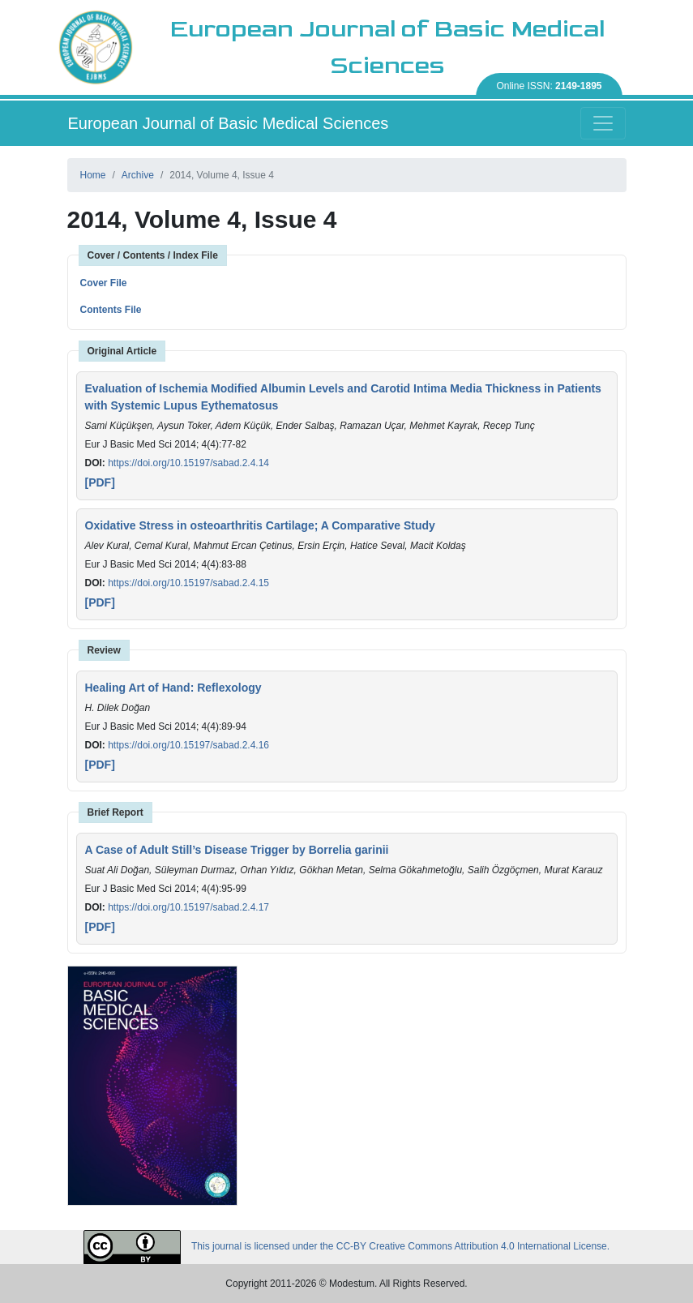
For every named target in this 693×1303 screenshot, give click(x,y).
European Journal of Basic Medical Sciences (228, 123)
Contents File (111, 309)
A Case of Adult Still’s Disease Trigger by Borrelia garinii (237, 849)
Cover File (103, 283)
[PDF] (100, 482)
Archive (138, 175)
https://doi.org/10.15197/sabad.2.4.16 (188, 745)
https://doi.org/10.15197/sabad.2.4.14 (188, 463)
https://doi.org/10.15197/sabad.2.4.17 (188, 907)
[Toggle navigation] (603, 123)
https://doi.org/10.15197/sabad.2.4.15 (188, 583)
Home (93, 175)
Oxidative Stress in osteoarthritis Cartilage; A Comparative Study (260, 525)
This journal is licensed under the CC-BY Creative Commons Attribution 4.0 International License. (346, 1247)
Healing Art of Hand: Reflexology (173, 687)
